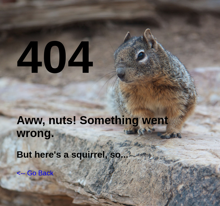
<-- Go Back (35, 173)
